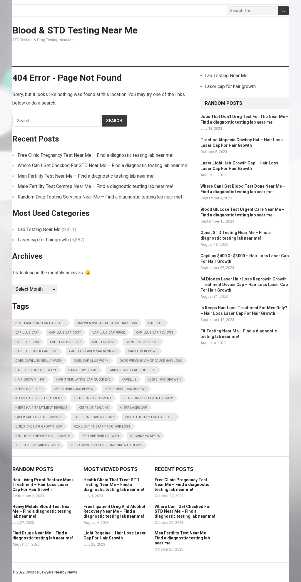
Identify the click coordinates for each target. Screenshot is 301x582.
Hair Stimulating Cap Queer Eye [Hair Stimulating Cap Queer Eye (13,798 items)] (83, 379)
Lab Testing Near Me (39, 229)
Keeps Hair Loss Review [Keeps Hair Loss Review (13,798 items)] (73, 389)
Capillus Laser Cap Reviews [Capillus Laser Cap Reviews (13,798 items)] (93, 351)
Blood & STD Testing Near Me (75, 30)
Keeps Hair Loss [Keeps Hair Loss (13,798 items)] (29, 389)
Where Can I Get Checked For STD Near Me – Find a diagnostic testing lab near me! (103, 165)
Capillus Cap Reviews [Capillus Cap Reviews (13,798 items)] (154, 332)
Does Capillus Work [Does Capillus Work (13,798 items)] (90, 361)
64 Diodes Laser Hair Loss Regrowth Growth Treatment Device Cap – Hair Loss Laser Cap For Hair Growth (244, 284)
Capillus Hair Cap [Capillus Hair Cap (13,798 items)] (65, 342)
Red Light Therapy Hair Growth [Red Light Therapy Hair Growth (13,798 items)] (43, 436)
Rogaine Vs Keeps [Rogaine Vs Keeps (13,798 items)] (145, 436)
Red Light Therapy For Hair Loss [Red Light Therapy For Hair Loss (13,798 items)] (102, 426)
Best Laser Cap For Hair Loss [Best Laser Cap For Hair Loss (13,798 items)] (40, 323)
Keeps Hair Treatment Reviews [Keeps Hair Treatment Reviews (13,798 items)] (41, 408)
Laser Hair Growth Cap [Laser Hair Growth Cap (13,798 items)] (94, 417)
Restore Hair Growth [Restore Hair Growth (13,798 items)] (100, 436)
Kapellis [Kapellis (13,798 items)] (129, 379)
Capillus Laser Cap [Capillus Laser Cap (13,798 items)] (142, 342)
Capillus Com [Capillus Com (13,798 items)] (27, 342)
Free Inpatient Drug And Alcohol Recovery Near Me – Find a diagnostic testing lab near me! (114, 511)
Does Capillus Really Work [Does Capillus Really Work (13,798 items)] (38, 361)
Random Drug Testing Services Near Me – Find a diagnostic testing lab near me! (100, 197)
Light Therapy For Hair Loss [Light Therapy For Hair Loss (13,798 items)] (150, 417)
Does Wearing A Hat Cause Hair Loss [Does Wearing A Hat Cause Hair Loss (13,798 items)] (151, 361)
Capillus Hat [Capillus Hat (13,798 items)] (103, 342)
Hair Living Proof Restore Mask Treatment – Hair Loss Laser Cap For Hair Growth (43, 484)
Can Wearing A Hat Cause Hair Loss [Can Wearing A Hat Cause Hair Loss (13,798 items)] (107, 323)
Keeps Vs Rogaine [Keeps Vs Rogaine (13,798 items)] (93, 408)
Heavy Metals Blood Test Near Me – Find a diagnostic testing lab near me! (41, 511)
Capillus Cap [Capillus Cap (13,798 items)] (26, 332)
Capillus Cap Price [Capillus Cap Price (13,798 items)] (108, 332)
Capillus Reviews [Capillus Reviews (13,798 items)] (143, 351)
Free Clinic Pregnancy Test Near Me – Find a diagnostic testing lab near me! (96, 155)
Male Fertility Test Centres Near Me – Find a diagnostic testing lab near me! (95, 186)
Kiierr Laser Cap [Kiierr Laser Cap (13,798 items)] (133, 408)
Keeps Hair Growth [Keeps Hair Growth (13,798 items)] (164, 379)
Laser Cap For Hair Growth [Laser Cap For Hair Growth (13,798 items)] (39, 417)
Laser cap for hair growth (43, 240)
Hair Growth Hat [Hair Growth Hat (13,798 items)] (30, 379)
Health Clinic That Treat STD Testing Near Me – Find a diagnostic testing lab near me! (113, 484)
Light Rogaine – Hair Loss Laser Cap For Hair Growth (114, 535)
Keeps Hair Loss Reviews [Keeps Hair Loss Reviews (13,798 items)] (125, 389)
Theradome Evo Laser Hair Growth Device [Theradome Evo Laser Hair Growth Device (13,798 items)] (106, 445)
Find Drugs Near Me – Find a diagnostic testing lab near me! (42, 535)
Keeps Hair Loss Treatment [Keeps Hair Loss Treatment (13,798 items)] (38, 398)
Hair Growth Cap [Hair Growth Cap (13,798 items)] (83, 370)
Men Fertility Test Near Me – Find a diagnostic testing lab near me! (86, 176)
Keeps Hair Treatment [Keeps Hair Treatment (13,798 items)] (92, 398)
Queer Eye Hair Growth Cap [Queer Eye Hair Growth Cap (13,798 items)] (39, 426)
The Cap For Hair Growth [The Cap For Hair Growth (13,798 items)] (37, 445)
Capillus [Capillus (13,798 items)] (155, 323)
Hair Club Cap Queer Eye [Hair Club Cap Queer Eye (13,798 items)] (36, 370)
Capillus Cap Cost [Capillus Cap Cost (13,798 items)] (65, 332)
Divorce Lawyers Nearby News (51, 572)
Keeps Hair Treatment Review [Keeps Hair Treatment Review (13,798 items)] (148, 398)
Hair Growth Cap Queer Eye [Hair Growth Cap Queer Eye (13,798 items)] (132, 370)
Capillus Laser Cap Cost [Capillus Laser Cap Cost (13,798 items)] (36, 351)
